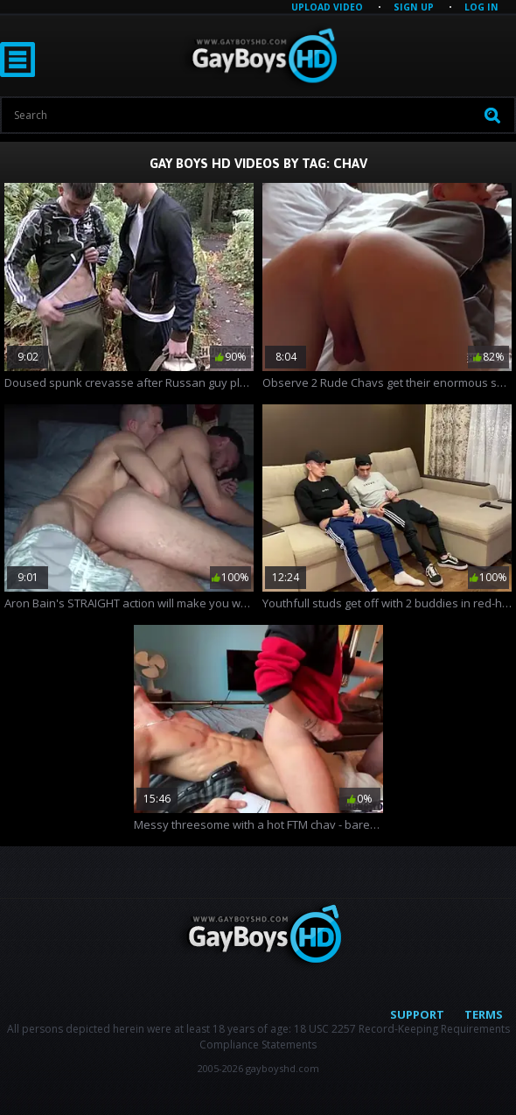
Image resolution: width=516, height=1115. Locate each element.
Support (417, 1014)
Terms (483, 1014)
